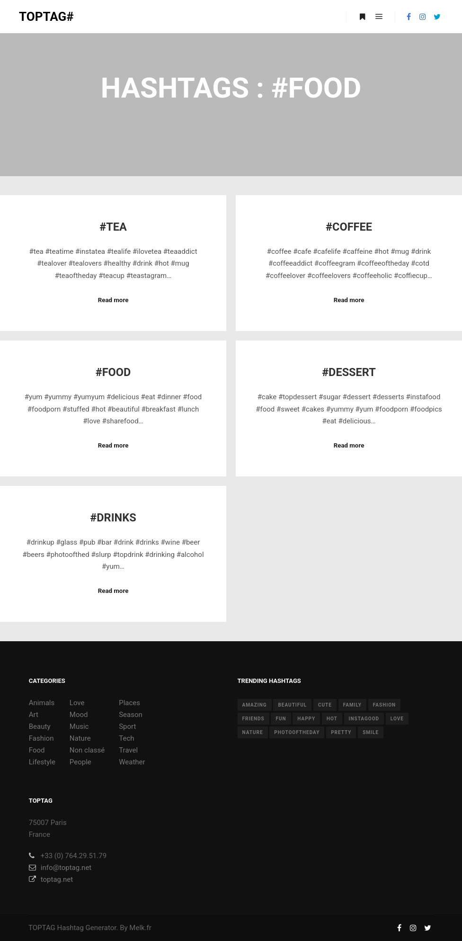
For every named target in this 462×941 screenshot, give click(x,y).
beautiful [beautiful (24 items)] (292, 705)
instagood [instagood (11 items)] (364, 718)
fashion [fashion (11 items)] (384, 705)
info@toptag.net (60, 867)
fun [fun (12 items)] (280, 718)
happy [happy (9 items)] (306, 718)
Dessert (352, 372)
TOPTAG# (46, 16)
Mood (79, 714)
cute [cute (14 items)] (325, 705)
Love (77, 703)
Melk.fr (140, 927)
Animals (41, 703)
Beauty (40, 726)
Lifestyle (42, 762)
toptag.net (51, 879)
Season (130, 714)
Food (116, 372)
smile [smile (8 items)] (371, 732)
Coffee (352, 226)
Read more (113, 300)
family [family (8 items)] (352, 705)
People (80, 762)
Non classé (87, 750)
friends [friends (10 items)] (253, 718)
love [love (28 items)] (397, 718)
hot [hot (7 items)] (332, 718)
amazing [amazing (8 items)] (254, 705)
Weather (132, 762)
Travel (128, 750)
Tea (116, 226)
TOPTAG (41, 927)
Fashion (41, 738)
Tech (126, 738)
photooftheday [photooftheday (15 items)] (297, 732)
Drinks (116, 517)
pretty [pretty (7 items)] (341, 732)
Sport (127, 726)
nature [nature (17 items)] (252, 732)
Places (129, 703)
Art (33, 714)
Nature (80, 738)
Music (79, 726)
